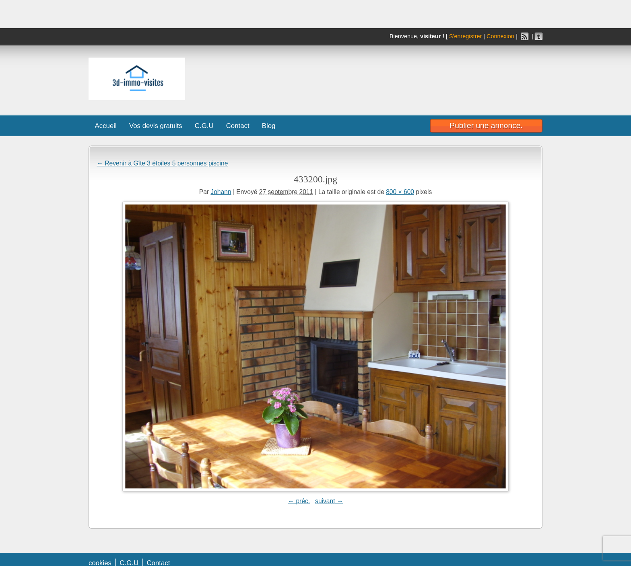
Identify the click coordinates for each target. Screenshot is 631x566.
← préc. (299, 500)
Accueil (106, 126)
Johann (220, 191)
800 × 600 (400, 191)
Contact (238, 126)
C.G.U (204, 126)
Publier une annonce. (486, 126)
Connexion (500, 36)
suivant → (329, 500)
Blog (269, 126)
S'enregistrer (465, 36)
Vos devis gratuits (155, 126)
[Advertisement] (429, 76)
